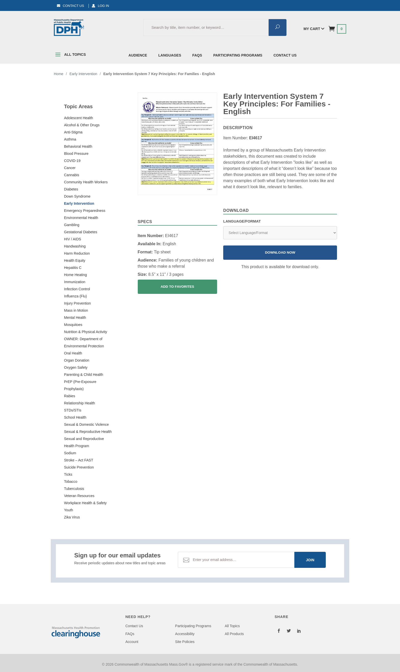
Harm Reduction (77, 253)
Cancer (70, 168)
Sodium (70, 453)
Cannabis (71, 175)
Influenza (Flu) (75, 296)
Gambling (71, 225)
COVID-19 (72, 161)
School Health (75, 417)
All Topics (70, 55)
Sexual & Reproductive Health (88, 432)
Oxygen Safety (76, 367)
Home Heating (75, 275)
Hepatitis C (72, 268)
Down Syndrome (77, 196)
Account (132, 642)
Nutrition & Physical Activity (85, 332)
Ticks (68, 474)
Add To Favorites (177, 287)
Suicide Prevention (79, 467)
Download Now (280, 252)
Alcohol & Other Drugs (81, 125)
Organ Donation (76, 360)
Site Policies (184, 642)
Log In (100, 6)
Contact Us (70, 6)
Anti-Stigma (73, 132)
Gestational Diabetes (80, 232)
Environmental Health (81, 218)
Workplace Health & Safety (85, 503)
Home (58, 74)
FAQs (197, 55)
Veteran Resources (79, 496)
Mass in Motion (76, 310)
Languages (169, 55)
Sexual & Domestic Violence (86, 424)
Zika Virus (72, 517)
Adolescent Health (78, 118)
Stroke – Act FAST (78, 460)
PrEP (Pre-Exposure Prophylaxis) (80, 385)
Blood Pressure (76, 154)
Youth (68, 510)
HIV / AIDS (72, 239)
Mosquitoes (73, 325)
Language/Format (242, 221)
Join (310, 560)
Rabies (69, 396)
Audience (138, 55)
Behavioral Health (78, 146)
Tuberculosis (74, 489)
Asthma (70, 139)
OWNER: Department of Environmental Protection (84, 342)
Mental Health (75, 318)
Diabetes (71, 189)
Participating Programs (237, 55)
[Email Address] (241, 560)
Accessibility (184, 634)
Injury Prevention (77, 303)
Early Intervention (79, 203)
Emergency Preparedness (84, 211)
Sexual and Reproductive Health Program (84, 442)
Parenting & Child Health (83, 375)
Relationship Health (79, 403)
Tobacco (70, 481)
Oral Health (73, 353)
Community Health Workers (86, 182)
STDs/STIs (72, 410)
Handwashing (75, 246)
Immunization (74, 282)
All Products (234, 634)
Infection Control (77, 289)
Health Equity (74, 260)
